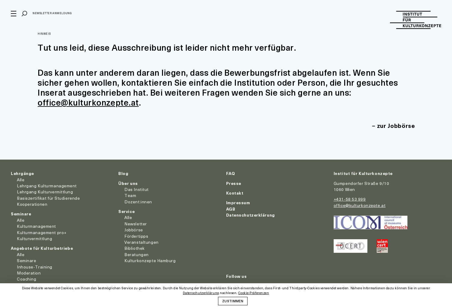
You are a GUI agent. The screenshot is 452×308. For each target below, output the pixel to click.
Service (126, 211)
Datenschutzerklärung (250, 215)
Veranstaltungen (141, 242)
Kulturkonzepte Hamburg (150, 260)
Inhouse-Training (34, 267)
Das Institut (136, 189)
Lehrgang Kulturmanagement (47, 186)
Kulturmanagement (36, 226)
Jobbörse (133, 230)
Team (130, 195)
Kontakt (235, 193)
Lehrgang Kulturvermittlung (45, 192)
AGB (230, 209)
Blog (123, 173)
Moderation (29, 273)
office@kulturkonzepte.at (88, 102)
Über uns (128, 183)
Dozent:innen (138, 201)
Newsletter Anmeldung (52, 13)
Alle (20, 179)
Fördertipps (136, 236)
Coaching (26, 279)
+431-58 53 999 (350, 199)
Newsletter (135, 224)
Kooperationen (32, 204)
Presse (233, 183)
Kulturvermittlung (34, 238)
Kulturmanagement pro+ (42, 232)
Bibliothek (134, 248)
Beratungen (136, 254)
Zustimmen (232, 300)
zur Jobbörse (396, 125)
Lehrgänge (22, 173)
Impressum (238, 202)
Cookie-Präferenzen (253, 293)
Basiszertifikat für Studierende (48, 198)
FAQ (230, 173)
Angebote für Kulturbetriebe (42, 248)
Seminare (21, 214)
